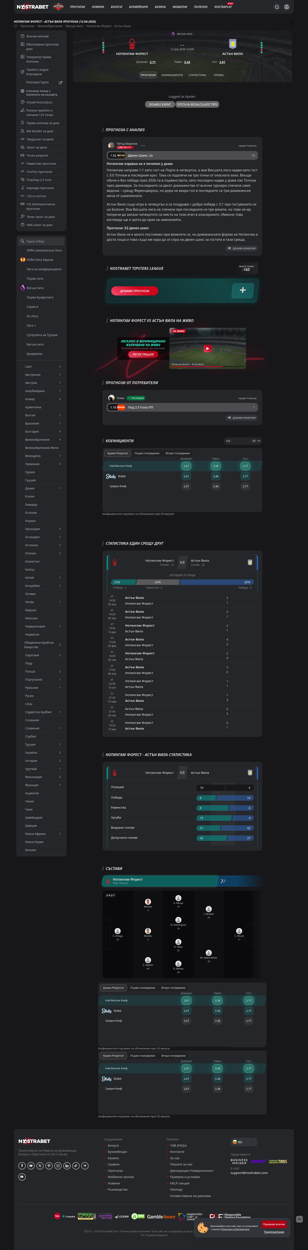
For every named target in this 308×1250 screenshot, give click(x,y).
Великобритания (50, 26)
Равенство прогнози (38, 163)
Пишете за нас (181, 1164)
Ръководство (118, 1189)
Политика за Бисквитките (235, 1229)
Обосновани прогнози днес (40, 46)
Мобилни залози (121, 1177)
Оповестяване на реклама (190, 1196)
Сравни (113, 1164)
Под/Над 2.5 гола (36, 180)
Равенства (118, 807)
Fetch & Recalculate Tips (197, 104)
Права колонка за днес (40, 123)
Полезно (200, 7)
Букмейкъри (138, 7)
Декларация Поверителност (192, 1171)
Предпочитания (274, 1232)
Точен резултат (35, 155)
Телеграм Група (41, 82)
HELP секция (180, 1183)
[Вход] (286, 7)
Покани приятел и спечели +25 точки (37, 112)
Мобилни (180, 7)
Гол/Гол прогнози (36, 171)
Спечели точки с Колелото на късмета (39, 92)
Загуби (116, 817)
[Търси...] (276, 6)
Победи (116, 797)
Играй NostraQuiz (36, 102)
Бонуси (116, 7)
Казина (160, 7)
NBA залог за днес (37, 225)
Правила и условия (185, 1177)
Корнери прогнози (37, 188)
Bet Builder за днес (37, 131)
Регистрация (143, 354)
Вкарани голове (123, 827)
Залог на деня (34, 147)
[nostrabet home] (34, 1141)
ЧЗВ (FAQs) (178, 1145)
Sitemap (176, 1189)
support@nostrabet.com (249, 1173)
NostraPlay (223, 7)
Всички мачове (35, 36)
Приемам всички (274, 1224)
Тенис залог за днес (38, 216)
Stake (116, 476)
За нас (175, 1158)
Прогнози (77, 7)
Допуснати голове (124, 838)
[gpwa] (87, 1216)
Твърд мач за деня (37, 139)
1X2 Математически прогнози (38, 206)
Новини (98, 7)
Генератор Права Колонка (36, 59)
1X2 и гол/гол (33, 196)
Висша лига (74, 26)
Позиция (117, 787)
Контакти (177, 1152)
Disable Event (160, 104)
